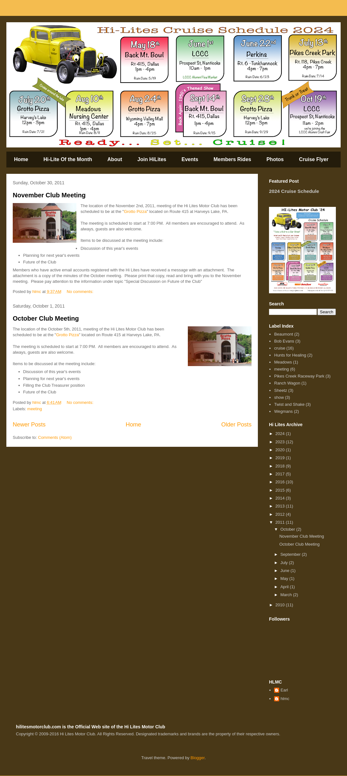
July (284, 562)
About (114, 159)
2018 (280, 466)
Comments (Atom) (55, 437)
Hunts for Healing (290, 355)
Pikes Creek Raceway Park (299, 376)
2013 (280, 506)
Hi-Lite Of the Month (67, 159)
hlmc (284, 698)
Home (21, 159)
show (279, 397)
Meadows (283, 362)
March (286, 594)
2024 (280, 433)
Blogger (198, 757)
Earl (284, 690)
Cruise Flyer (313, 159)
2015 (280, 490)
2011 (280, 522)
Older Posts (236, 424)
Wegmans (283, 411)
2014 (280, 498)
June (285, 570)
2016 (280, 482)
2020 (280, 449)
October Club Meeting (46, 318)
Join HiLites (152, 159)
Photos (275, 159)
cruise (279, 348)
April (285, 586)
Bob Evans (284, 341)
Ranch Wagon (287, 383)
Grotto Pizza (135, 211)
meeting (34, 408)
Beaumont (283, 334)
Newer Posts (29, 424)
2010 (280, 604)
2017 (280, 474)
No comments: (81, 291)
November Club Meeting (49, 195)
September (291, 554)
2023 (280, 441)
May (284, 578)
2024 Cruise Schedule (294, 191)
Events (189, 159)
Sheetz (280, 390)
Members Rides (232, 159)
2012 (280, 514)
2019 (280, 457)
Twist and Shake (289, 404)
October (288, 529)
